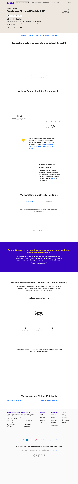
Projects (23, 35)
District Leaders (42, 446)
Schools (54, 35)
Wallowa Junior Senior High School (49, 400)
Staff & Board (42, 420)
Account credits (54, 415)
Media (63, 417)
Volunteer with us (54, 423)
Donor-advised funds (55, 419)
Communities (64, 415)
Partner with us (46, 2)
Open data (64, 419)
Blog (66, 417)
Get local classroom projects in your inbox (49, 440)
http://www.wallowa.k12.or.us (63, 14)
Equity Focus (42, 417)
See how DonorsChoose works (39, 263)
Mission (41, 414)
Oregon (15, 8)
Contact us (64, 422)
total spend (29, 201)
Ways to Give (54, 412)
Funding (38, 35)
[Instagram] (23, 440)
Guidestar (18, 422)
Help (58, 2)
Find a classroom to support (22, 2)
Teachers (27, 446)
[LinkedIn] (27, 440)
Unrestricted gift (54, 427)
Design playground (65, 420)
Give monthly (53, 422)
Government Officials (56, 446)
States (9, 8)
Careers (41, 422)
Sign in (69, 2)
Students (31, 35)
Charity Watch (29, 420)
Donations (46, 35)
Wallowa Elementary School (14, 400)
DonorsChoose (10, 3)
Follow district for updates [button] (15, 16)
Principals (34, 446)
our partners (53, 450)
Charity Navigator (10, 422)
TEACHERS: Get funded (36, 2)
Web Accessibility (43, 423)
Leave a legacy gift (54, 425)
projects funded (31, 425)
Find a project (53, 414)
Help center (64, 414)
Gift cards (53, 417)
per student (48, 201)
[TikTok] (36, 440)
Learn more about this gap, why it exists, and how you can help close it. (41, 146)
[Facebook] (31, 440)
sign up (53, 178)
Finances (42, 419)
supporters (14, 425)
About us (53, 2)
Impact (41, 415)
